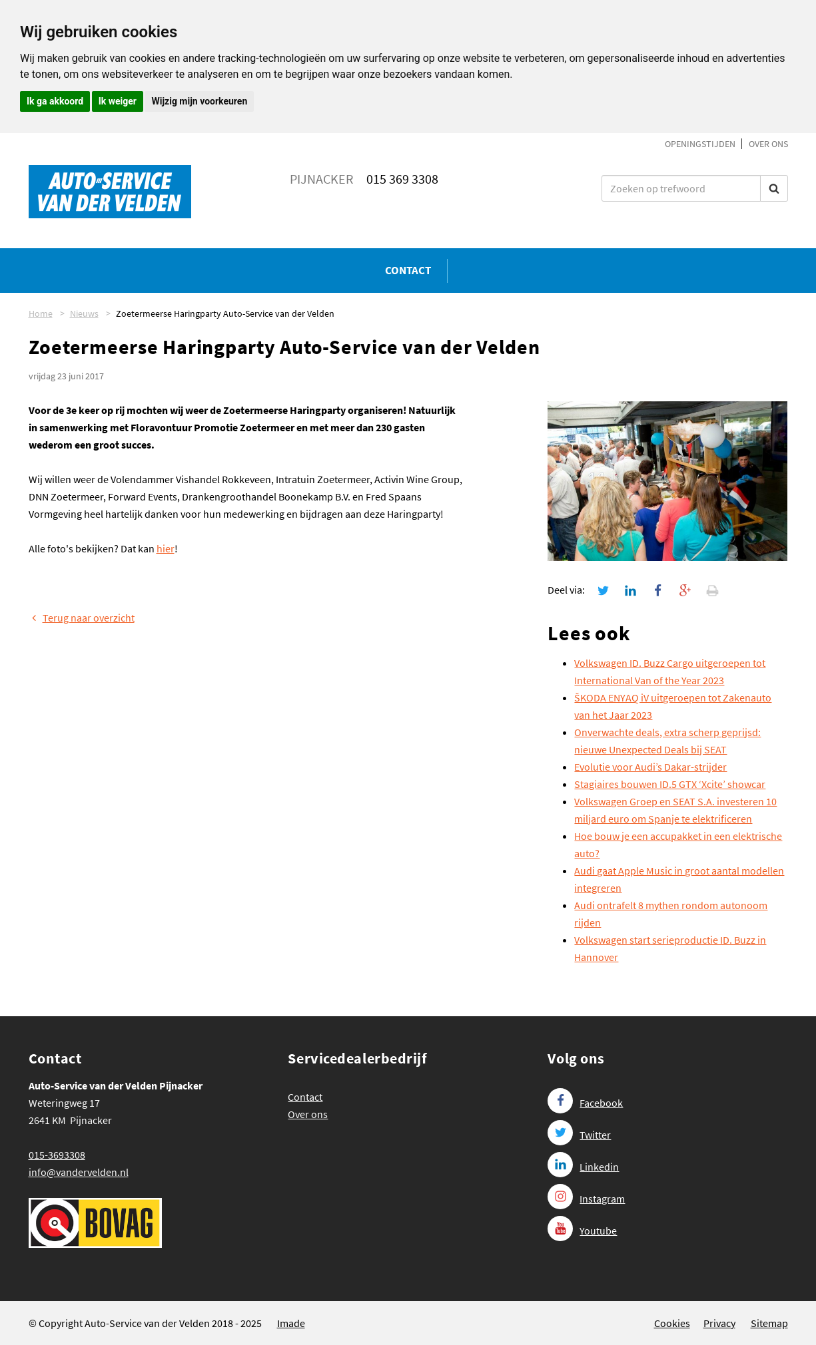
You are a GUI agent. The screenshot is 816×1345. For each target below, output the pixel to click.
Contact (408, 270)
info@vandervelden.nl (79, 1172)
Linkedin (583, 1166)
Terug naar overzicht (82, 617)
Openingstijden (700, 144)
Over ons (768, 144)
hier (166, 548)
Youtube (582, 1230)
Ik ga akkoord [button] (55, 101)
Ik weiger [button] (118, 101)
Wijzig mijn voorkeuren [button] (199, 101)
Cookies (672, 1323)
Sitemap (769, 1323)
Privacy (719, 1323)
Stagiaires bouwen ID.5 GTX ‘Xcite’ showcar (669, 784)
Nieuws (84, 313)
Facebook (585, 1102)
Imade (291, 1323)
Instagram (586, 1198)
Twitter (579, 1134)
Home (41, 313)
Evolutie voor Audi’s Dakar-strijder (650, 766)
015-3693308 (57, 1154)
